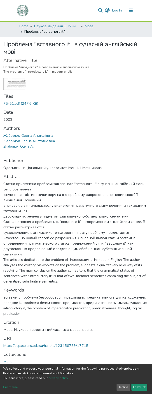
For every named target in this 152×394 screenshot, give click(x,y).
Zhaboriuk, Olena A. (18, 146)
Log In (117, 10)
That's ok (139, 387)
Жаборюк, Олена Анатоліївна (28, 135)
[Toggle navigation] (130, 10)
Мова (89, 26)
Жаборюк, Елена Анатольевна (29, 141)
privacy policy (58, 378)
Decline (123, 387)
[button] (107, 10)
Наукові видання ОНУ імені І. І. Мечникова (56, 26)
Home (23, 26)
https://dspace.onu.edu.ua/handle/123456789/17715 (45, 345)
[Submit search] (101, 10)
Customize (10, 387)
